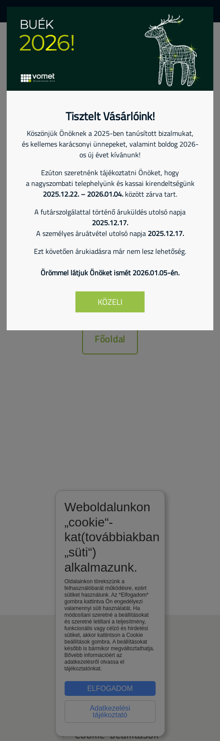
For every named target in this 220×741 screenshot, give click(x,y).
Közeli (110, 302)
